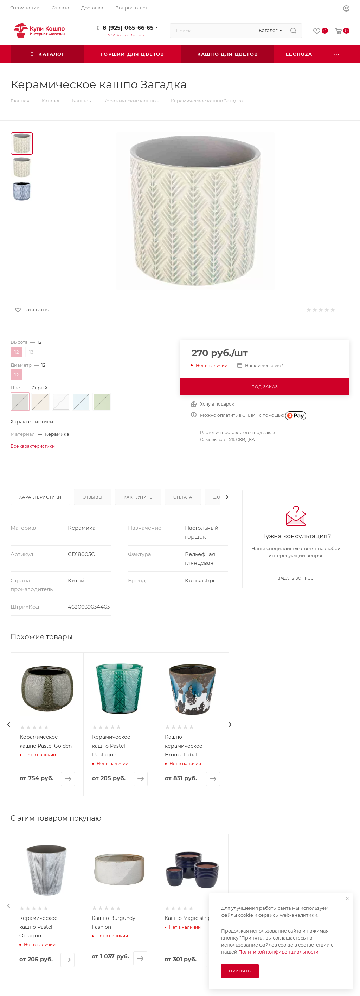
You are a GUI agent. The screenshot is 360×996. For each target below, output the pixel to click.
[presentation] (9, 724)
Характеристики (40, 497)
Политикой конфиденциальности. (279, 952)
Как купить (138, 497)
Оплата (182, 497)
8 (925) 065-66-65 (128, 28)
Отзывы (93, 497)
